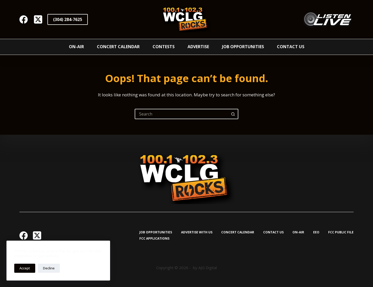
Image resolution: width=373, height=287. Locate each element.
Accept (24, 268)
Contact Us (290, 46)
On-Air (76, 46)
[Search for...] (181, 114)
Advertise (198, 46)
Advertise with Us (196, 232)
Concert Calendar (118, 46)
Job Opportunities (243, 46)
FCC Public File (341, 232)
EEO (316, 232)
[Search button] (233, 114)
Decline (49, 268)
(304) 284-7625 (67, 19)
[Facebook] (23, 19)
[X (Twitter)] (38, 19)
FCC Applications (154, 238)
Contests (164, 46)
